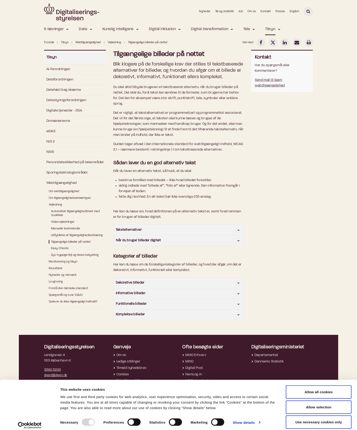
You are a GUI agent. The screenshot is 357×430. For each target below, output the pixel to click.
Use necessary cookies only (318, 418)
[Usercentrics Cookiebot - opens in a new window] (30, 421)
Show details (244, 418)
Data (83, 29)
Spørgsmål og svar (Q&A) (65, 294)
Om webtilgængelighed (64, 191)
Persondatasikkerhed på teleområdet (75, 162)
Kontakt (266, 11)
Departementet (266, 355)
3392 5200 (52, 370)
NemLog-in (193, 374)
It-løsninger (54, 29)
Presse (280, 11)
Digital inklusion (162, 29)
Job (240, 11)
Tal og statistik (224, 11)
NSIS (50, 152)
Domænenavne (58, 121)
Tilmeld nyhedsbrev (131, 368)
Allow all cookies (319, 388)
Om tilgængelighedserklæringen (70, 197)
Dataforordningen (59, 79)
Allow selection (319, 403)
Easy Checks (60, 248)
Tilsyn (270, 29)
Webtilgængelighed (61, 183)
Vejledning (55, 204)
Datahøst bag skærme (63, 90)
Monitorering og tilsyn (63, 261)
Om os (251, 11)
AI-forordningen (58, 69)
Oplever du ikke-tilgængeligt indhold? (73, 301)
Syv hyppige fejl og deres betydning (75, 254)
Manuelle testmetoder (65, 228)
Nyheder (204, 11)
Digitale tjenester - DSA (64, 110)
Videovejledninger (63, 221)
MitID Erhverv (195, 355)
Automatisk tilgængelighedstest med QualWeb (75, 213)
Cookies (122, 374)
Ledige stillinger (128, 361)
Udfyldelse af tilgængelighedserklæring (77, 235)
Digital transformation (209, 29)
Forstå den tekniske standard (68, 288)
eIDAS (50, 131)
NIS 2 (50, 141)
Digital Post (194, 368)
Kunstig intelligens (118, 29)
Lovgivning (56, 281)
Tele (246, 29)
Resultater (55, 268)
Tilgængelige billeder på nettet (71, 241)
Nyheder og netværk (62, 274)
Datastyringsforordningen (66, 100)
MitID (189, 361)
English (294, 11)
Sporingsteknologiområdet (67, 172)
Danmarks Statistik (269, 361)
